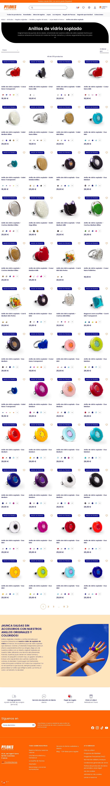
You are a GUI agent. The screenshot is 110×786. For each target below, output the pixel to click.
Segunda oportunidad (85, 15)
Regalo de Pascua (69, 15)
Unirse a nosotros (90, 777)
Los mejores (57, 15)
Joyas (49, 15)
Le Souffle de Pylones (37, 761)
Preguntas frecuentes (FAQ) (94, 756)
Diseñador (32, 764)
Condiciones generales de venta (96, 763)
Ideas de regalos (39, 15)
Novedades (27, 15)
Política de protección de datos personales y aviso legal (96, 767)
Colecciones (99, 15)
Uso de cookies (89, 771)
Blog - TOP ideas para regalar (67, 751)
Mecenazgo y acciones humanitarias (37, 768)
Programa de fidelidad (92, 753)
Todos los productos (14, 15)
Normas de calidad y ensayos (95, 760)
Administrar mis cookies (93, 774)
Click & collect (89, 750)
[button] (4, 783)
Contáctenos (11, 762)
